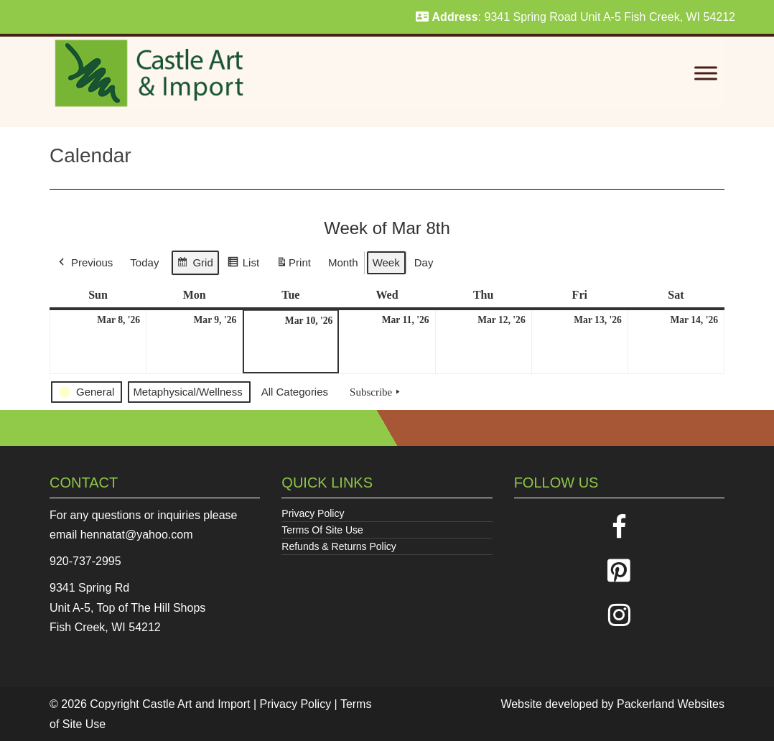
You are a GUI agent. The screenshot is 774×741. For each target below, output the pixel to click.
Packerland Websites (670, 704)
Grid (195, 264)
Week (386, 262)
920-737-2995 (85, 561)
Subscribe (376, 392)
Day (424, 262)
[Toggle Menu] (705, 73)
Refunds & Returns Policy (338, 546)
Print (293, 265)
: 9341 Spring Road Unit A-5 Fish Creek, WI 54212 (575, 17)
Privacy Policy (312, 513)
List (243, 264)
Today (144, 262)
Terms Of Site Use (322, 530)
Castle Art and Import (196, 704)
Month (343, 262)
